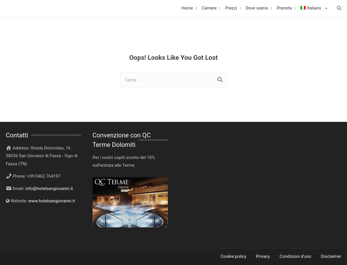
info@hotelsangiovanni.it (49, 188)
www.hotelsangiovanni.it (51, 200)
